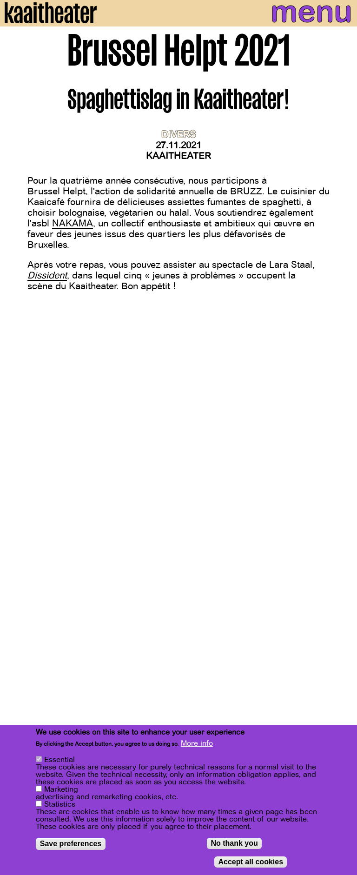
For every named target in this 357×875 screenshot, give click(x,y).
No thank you (234, 843)
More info (197, 744)
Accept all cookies (250, 862)
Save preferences (71, 844)
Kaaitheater (178, 156)
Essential (59, 759)
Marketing (61, 789)
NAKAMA (72, 223)
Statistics (59, 804)
